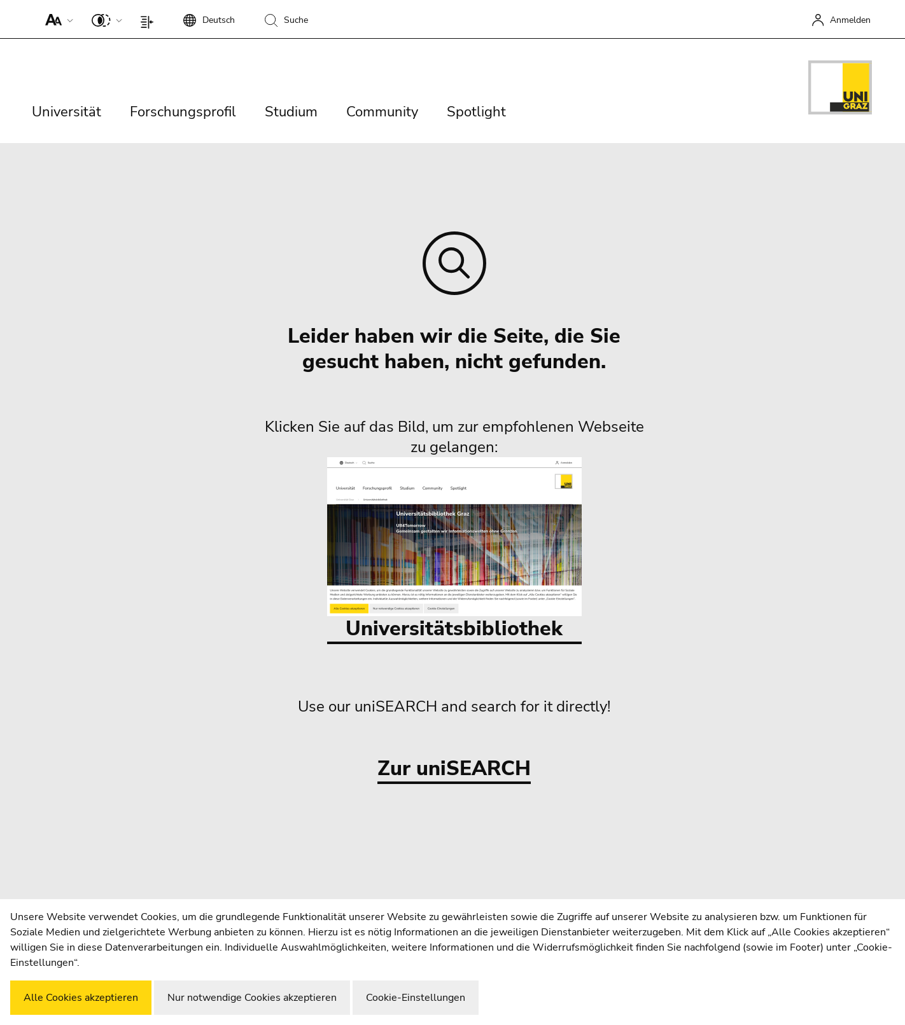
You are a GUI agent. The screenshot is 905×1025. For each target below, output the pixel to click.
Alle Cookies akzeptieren (81, 998)
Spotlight (476, 111)
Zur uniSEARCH (454, 769)
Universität (66, 111)
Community (382, 111)
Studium (291, 111)
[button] (56, 19)
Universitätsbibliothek (454, 549)
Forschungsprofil (183, 111)
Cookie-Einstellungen (415, 998)
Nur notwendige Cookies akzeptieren (252, 998)
